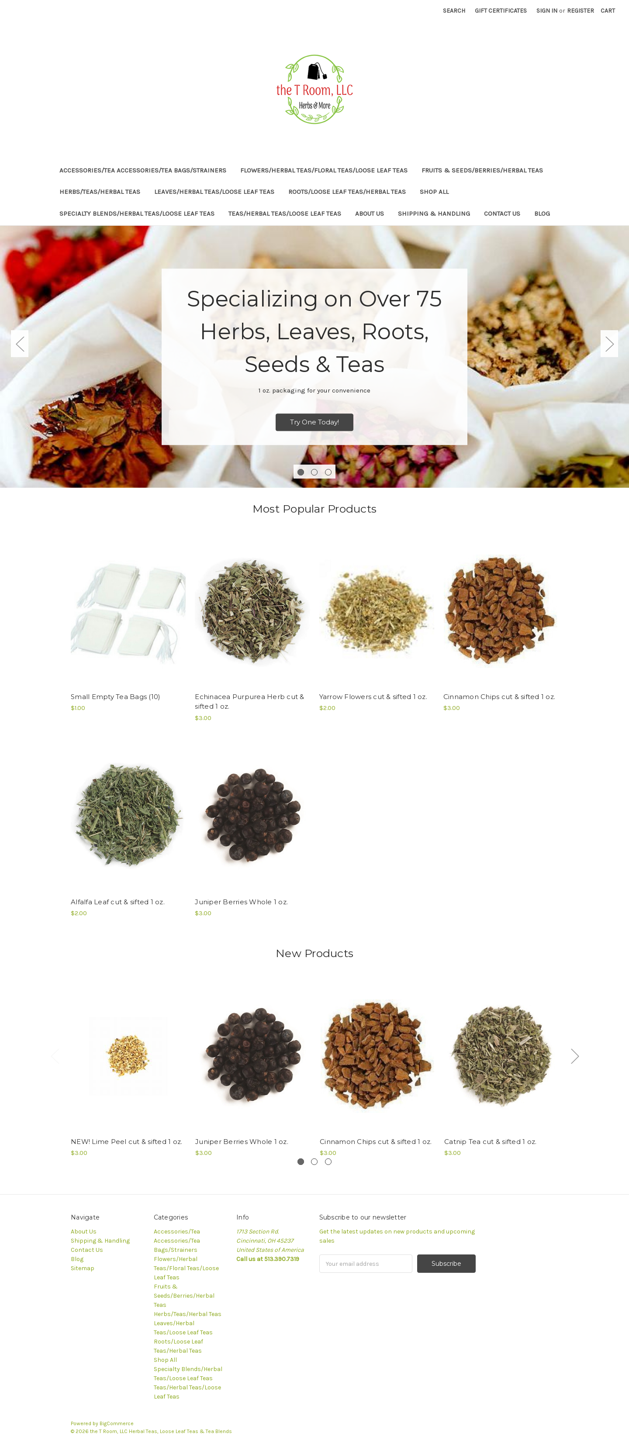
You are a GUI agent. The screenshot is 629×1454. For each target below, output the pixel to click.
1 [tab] (300, 472)
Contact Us (502, 213)
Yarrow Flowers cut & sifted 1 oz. (373, 697)
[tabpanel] (314, 357)
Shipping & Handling (434, 213)
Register (580, 10)
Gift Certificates (501, 10)
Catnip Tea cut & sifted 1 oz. (490, 1141)
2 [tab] (314, 472)
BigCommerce (117, 1423)
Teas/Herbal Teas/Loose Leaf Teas (284, 213)
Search (454, 10)
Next (609, 344)
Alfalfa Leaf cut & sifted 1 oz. (118, 902)
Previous (19, 344)
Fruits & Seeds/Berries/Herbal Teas (482, 170)
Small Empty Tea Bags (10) (115, 697)
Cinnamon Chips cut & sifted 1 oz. (499, 697)
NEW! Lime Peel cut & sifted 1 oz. (126, 1141)
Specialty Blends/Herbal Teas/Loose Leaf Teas (136, 213)
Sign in (546, 10)
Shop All (434, 192)
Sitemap (82, 1268)
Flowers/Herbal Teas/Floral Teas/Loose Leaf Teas (324, 170)
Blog (542, 213)
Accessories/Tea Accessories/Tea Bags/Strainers (142, 170)
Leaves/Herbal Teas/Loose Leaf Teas (214, 192)
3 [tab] (328, 472)
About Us (369, 213)
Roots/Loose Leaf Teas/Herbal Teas (347, 192)
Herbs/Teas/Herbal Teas (99, 192)
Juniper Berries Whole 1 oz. (241, 902)
